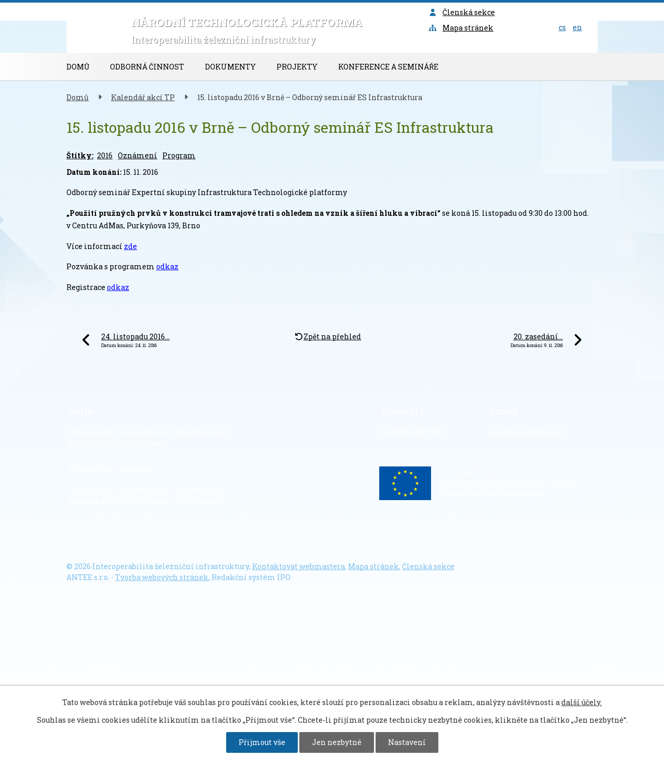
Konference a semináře (388, 67)
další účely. (581, 702)
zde (130, 246)
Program (179, 155)
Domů (77, 67)
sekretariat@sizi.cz (526, 432)
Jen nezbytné (337, 742)
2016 (105, 155)
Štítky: (79, 155)
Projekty (296, 67)
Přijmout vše (262, 742)
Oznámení (137, 155)
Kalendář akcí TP (143, 97)
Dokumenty (230, 67)
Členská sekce (461, 12)
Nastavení (407, 742)
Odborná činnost (147, 67)
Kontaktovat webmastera (298, 566)
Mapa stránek (461, 28)
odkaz (167, 266)
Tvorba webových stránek (162, 577)
